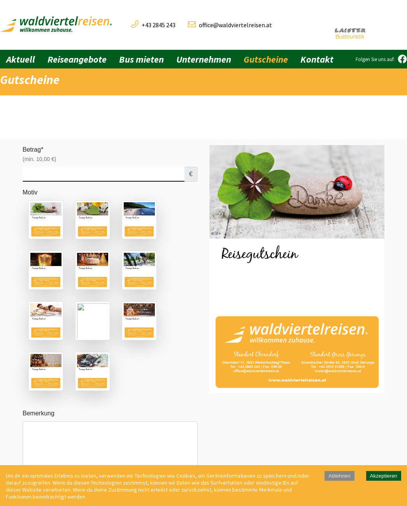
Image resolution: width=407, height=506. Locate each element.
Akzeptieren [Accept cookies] (383, 476)
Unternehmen (203, 59)
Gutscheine (266, 59)
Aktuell (20, 59)
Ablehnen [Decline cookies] (339, 476)
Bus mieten (141, 59)
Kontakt (316, 59)
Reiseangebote (77, 59)
